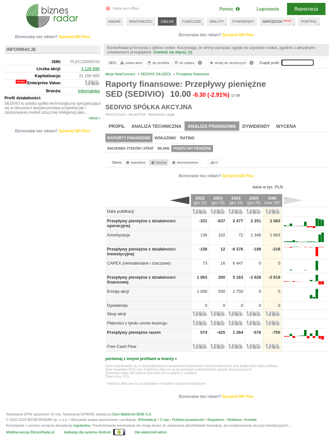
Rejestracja (306, 9)
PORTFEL (309, 21)
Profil (117, 126)
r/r (213, 162)
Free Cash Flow (121, 346)
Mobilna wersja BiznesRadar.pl (30, 432)
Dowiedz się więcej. (170, 52)
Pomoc (229, 9)
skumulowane (184, 162)
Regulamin (215, 420)
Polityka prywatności (188, 420)
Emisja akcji (118, 291)
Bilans (163, 148)
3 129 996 (90, 68)
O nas (164, 420)
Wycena (286, 126)
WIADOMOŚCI (140, 21)
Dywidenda (117, 305)
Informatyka (89, 90)
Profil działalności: (22, 97)
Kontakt (250, 420)
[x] (190, 52)
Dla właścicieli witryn (151, 432)
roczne (158, 162)
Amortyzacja (118, 235)
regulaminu (81, 425)
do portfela (158, 62)
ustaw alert (130, 62)
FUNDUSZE (191, 21)
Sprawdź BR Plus (238, 35)
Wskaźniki (165, 138)
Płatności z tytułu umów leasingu (137, 323)
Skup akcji (116, 313)
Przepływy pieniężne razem (134, 332)
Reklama (234, 420)
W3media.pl (147, 420)
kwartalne (135, 162)
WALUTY (217, 21)
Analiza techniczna (156, 126)
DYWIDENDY (243, 21)
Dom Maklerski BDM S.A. (132, 414)
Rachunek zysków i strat (130, 148)
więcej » (95, 118)
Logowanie (268, 9)
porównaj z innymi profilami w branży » (141, 359)
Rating (187, 138)
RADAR (114, 21)
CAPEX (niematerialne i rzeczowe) (139, 263)
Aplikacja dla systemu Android (87, 432)
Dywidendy (256, 126)
